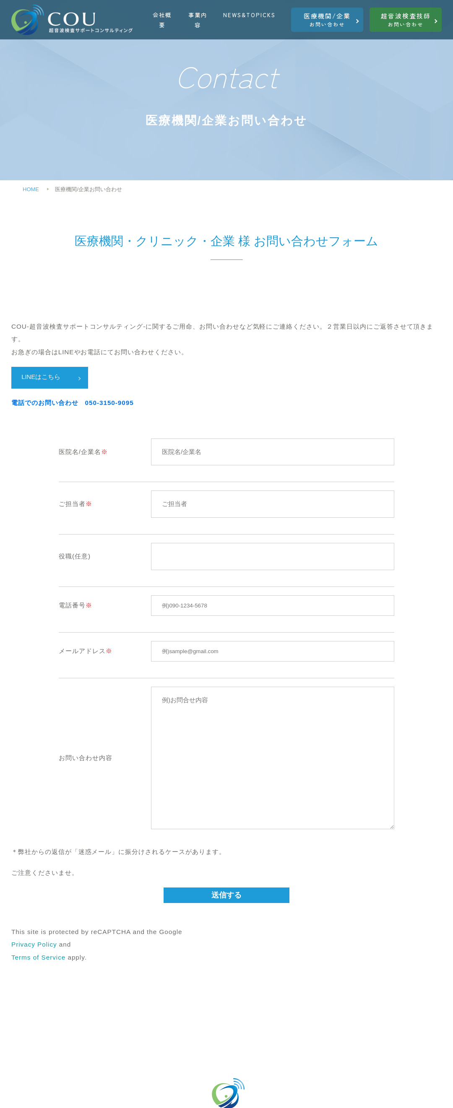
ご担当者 (72, 504)
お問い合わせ (327, 19)
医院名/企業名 (80, 452)
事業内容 (197, 19)
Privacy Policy (34, 945)
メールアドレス (82, 651)
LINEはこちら (41, 377)
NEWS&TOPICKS (249, 14)
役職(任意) (75, 556)
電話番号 (72, 605)
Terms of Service (38, 957)
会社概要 (162, 19)
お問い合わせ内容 (85, 758)
